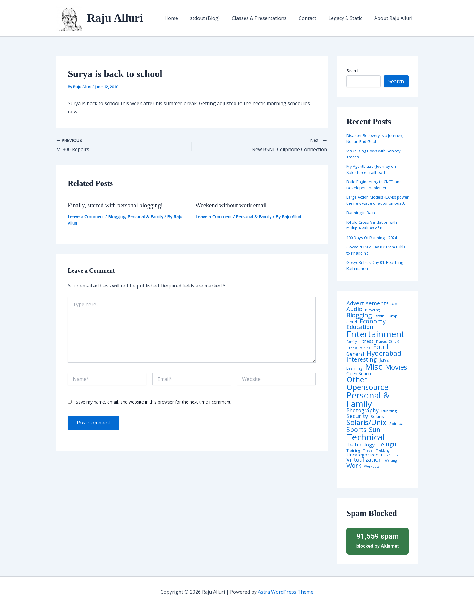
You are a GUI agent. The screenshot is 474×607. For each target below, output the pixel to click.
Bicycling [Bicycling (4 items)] (372, 310)
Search (353, 70)
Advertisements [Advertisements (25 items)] (367, 303)
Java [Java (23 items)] (384, 359)
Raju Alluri (115, 17)
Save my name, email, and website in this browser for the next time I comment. (154, 402)
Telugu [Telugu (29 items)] (386, 444)
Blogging (116, 216)
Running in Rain (360, 212)
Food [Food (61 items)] (380, 346)
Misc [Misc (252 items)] (373, 366)
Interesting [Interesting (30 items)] (361, 359)
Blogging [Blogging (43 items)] (359, 315)
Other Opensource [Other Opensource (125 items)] (367, 383)
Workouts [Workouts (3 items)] (371, 466)
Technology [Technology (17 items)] (360, 444)
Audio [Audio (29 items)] (354, 309)
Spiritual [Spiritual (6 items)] (396, 424)
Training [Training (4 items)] (353, 450)
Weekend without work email (231, 205)
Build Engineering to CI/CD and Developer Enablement (374, 184)
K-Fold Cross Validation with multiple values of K (371, 225)
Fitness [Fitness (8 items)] (366, 341)
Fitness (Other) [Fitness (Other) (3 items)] (387, 341)
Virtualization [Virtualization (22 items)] (364, 460)
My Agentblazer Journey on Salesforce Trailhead (371, 169)
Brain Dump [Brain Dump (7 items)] (386, 316)
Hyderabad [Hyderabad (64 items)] (384, 353)
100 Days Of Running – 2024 (371, 237)
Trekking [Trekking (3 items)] (382, 450)
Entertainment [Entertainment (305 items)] (375, 334)
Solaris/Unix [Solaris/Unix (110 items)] (366, 422)
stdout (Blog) (216, 18)
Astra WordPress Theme (285, 592)
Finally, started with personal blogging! (115, 205)
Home (184, 18)
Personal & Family (145, 216)
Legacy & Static (349, 18)
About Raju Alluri (394, 18)
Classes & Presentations (267, 18)
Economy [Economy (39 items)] (373, 321)
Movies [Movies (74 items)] (396, 367)
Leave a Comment (86, 216)
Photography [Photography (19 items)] (362, 410)
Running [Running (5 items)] (389, 411)
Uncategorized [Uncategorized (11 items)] (362, 455)
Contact (313, 18)
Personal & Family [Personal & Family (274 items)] (367, 399)
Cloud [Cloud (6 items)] (351, 322)
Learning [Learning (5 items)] (354, 368)
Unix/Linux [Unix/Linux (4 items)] (389, 455)
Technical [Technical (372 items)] (365, 437)
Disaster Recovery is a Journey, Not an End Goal (374, 138)
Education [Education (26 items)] (359, 327)
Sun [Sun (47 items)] (374, 430)
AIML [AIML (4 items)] (395, 304)
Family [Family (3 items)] (351, 341)
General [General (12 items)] (355, 354)
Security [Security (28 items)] (357, 416)
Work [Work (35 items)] (353, 466)
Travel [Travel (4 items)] (368, 450)
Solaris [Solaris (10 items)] (377, 416)
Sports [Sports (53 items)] (356, 429)
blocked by (377, 540)
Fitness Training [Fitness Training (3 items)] (358, 348)
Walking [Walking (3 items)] (391, 460)
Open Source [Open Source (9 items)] (359, 374)
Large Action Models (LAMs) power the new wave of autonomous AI (377, 200)
